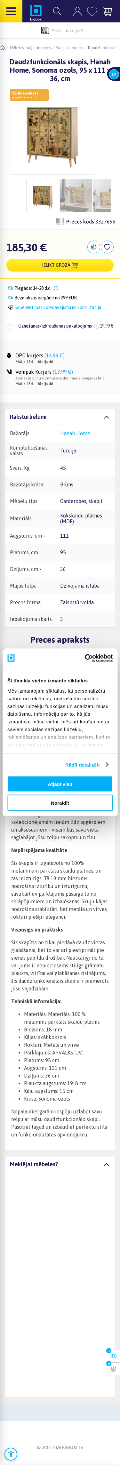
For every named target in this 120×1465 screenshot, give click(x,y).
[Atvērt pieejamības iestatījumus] (10, 1454)
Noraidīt (60, 802)
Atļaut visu (60, 784)
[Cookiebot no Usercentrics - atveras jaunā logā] (85, 658)
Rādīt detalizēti (82, 764)
